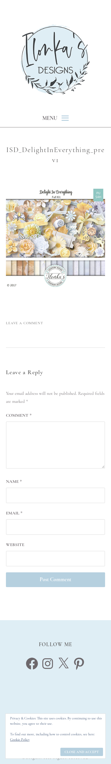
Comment (19, 415)
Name (14, 481)
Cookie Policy (20, 739)
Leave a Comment (24, 323)
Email (14, 513)
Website (15, 544)
